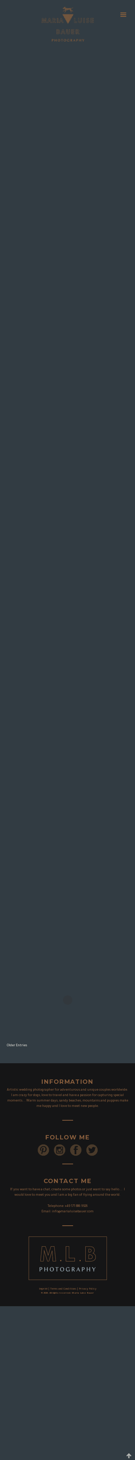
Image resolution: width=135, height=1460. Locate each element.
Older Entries (17, 1046)
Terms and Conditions (63, 1289)
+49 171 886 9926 (76, 1206)
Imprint (43, 1289)
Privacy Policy (87, 1289)
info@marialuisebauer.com (73, 1212)
